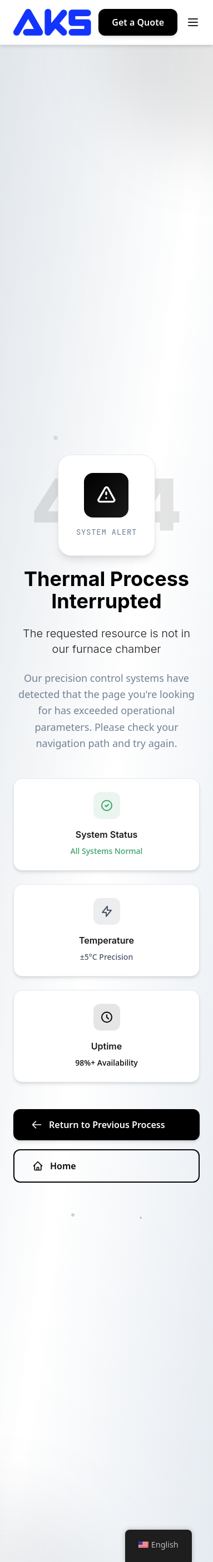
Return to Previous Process (98, 1125)
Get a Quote (138, 22)
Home (54, 1166)
